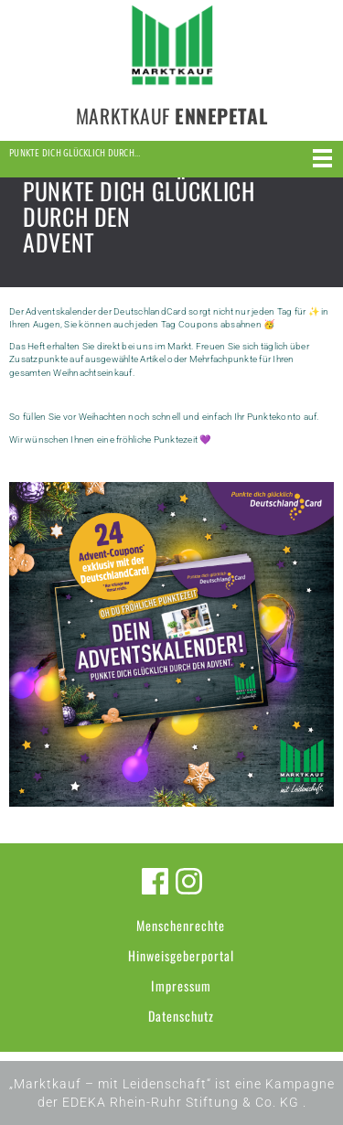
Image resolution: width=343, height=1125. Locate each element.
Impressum (181, 985)
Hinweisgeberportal (181, 955)
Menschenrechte (180, 925)
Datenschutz (181, 1015)
